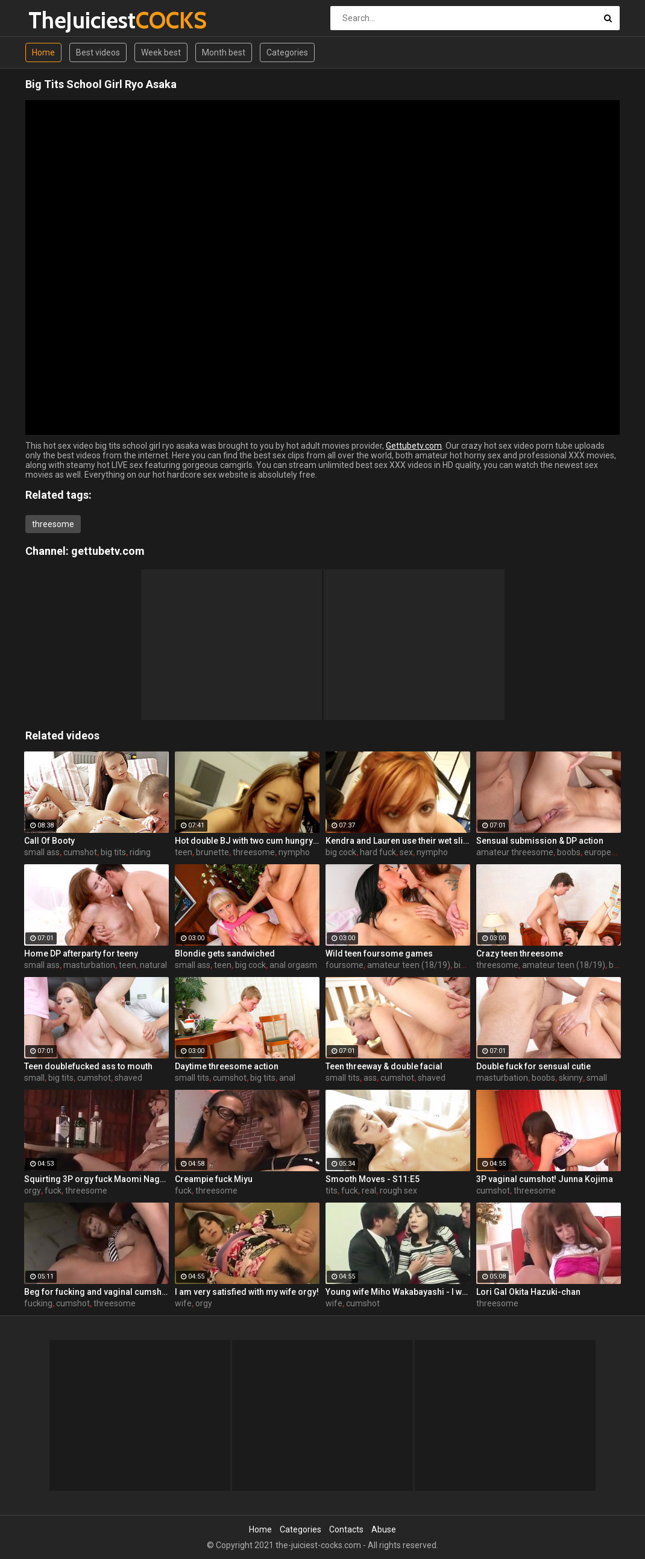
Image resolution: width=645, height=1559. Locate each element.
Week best (161, 52)
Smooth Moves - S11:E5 (373, 1179)
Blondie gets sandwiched (225, 953)
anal (287, 1078)
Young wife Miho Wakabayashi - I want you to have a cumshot (398, 1292)
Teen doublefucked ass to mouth (88, 1066)
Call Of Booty (49, 841)
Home (43, 52)
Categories (287, 52)
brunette (212, 852)
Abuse (383, 1529)
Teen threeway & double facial (384, 1066)
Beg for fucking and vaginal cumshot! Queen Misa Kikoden (96, 1292)
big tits (113, 852)
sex (406, 852)
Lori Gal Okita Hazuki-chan (528, 1292)
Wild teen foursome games (379, 953)
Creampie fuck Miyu (214, 1179)
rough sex (398, 1190)
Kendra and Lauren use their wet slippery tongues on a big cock (398, 841)
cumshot (80, 852)
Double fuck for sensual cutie (533, 1066)
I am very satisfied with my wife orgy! (247, 1292)
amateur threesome (514, 852)
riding (140, 852)
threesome (53, 524)
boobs (568, 852)
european (602, 852)
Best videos (98, 52)
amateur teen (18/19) (408, 965)
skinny (571, 1078)
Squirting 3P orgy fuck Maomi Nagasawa (96, 1179)
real (369, 1190)
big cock (341, 852)
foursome (344, 965)
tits (332, 1190)
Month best (223, 52)
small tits (192, 1078)
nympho (294, 852)
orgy (32, 1190)
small (34, 1078)
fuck (53, 1190)
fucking (38, 1303)
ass (370, 1078)
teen (183, 852)
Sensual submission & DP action (539, 841)
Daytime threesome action (226, 1066)
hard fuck (378, 852)
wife (183, 1303)
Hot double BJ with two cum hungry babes (247, 841)
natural (153, 965)
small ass (42, 852)
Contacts (346, 1529)
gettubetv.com (108, 551)
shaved (128, 1078)
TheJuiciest (60, 20)
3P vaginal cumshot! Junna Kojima (544, 1179)
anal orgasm (293, 965)
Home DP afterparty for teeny (81, 953)
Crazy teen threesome (519, 953)
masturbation (89, 965)
